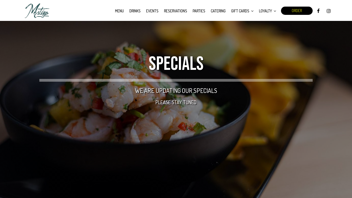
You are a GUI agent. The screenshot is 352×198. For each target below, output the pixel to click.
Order (297, 10)
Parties (199, 11)
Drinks (135, 11)
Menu (119, 11)
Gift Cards (242, 11)
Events (152, 11)
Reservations (175, 11)
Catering (218, 11)
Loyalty (267, 11)
